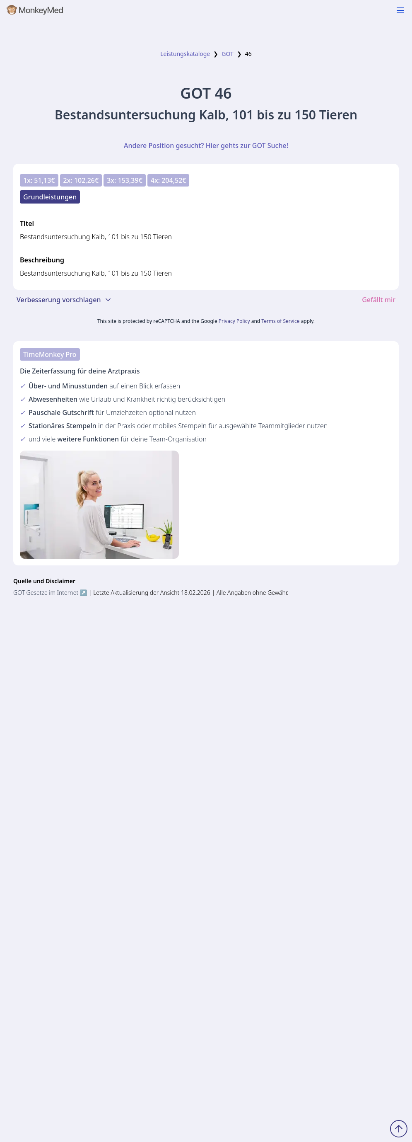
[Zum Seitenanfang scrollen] (399, 1129)
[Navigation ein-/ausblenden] (400, 10)
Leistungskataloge (185, 54)
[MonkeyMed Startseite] (35, 11)
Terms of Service (280, 321)
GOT (228, 54)
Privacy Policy (234, 321)
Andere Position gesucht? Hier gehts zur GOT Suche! (206, 145)
